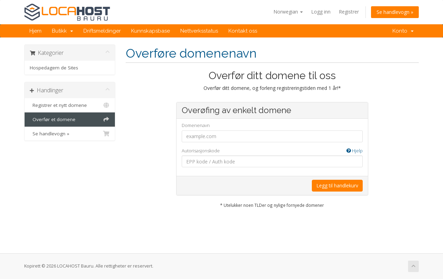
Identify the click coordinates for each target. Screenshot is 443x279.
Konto (403, 31)
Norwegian (288, 11)
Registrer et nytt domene (70, 105)
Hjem (35, 31)
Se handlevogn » (395, 12)
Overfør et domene (70, 119)
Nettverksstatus (199, 31)
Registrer (349, 11)
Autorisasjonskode (272, 150)
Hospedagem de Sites (54, 68)
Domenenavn (196, 125)
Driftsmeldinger (102, 31)
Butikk (62, 31)
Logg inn (321, 11)
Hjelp (354, 150)
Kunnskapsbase (150, 31)
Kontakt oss (242, 31)
